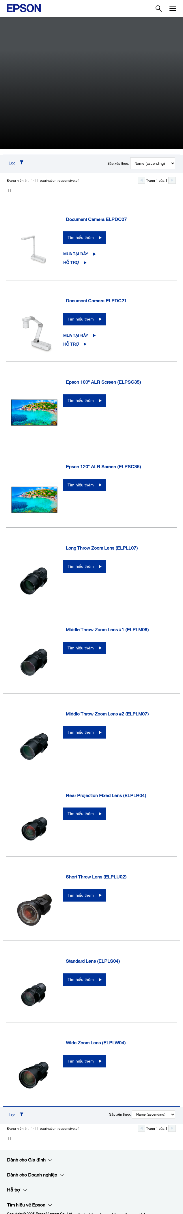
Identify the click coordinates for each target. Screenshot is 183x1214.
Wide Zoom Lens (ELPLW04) (96, 1043)
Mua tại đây (75, 254)
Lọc (12, 163)
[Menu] (172, 8)
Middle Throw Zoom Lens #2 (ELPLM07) (107, 714)
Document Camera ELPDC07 (96, 219)
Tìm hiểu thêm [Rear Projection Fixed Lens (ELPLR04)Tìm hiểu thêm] (81, 813)
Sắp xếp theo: (118, 164)
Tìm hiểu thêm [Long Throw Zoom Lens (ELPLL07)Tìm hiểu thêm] (81, 566)
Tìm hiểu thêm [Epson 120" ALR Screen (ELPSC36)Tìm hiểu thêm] (81, 485)
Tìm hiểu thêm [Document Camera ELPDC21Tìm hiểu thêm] (81, 319)
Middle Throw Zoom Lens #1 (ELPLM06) (107, 629)
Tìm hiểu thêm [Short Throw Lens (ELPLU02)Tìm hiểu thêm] (81, 895)
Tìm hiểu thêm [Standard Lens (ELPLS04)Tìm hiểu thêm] (81, 979)
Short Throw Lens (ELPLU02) (96, 877)
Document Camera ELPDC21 (96, 301)
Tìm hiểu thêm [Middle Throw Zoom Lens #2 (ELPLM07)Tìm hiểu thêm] (81, 732)
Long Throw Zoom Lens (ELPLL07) (102, 548)
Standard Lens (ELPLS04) (93, 961)
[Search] (158, 8)
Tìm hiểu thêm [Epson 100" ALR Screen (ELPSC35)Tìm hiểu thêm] (81, 400)
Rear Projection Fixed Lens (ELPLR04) (106, 795)
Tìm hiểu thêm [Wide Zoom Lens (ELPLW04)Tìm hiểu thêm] (81, 1061)
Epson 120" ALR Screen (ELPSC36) (103, 466)
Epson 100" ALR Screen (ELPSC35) (103, 382)
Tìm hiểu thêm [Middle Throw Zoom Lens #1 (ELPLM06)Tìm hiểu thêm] (81, 648)
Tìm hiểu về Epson (29, 1205)
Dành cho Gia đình (30, 1160)
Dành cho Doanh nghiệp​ (35, 1175)
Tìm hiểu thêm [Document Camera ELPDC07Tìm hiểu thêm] (81, 237)
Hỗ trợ (71, 262)
